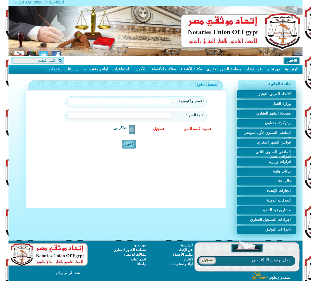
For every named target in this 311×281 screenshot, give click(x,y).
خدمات (54, 69)
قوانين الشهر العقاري (274, 142)
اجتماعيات (121, 69)
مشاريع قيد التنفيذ (276, 210)
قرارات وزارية (279, 161)
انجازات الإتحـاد (278, 190)
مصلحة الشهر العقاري (224, 69)
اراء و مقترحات (96, 69)
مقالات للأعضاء (164, 69)
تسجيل (158, 129)
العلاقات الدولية (278, 200)
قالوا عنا (284, 181)
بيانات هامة (282, 171)
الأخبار (140, 69)
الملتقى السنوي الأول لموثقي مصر (267, 133)
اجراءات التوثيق (278, 229)
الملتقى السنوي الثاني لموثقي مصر (273, 153)
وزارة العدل (281, 103)
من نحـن (273, 69)
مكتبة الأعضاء (191, 69)
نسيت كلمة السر (197, 129)
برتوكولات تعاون (278, 123)
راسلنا (72, 69)
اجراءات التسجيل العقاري (270, 219)
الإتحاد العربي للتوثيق (274, 94)
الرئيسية (291, 69)
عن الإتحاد (254, 69)
